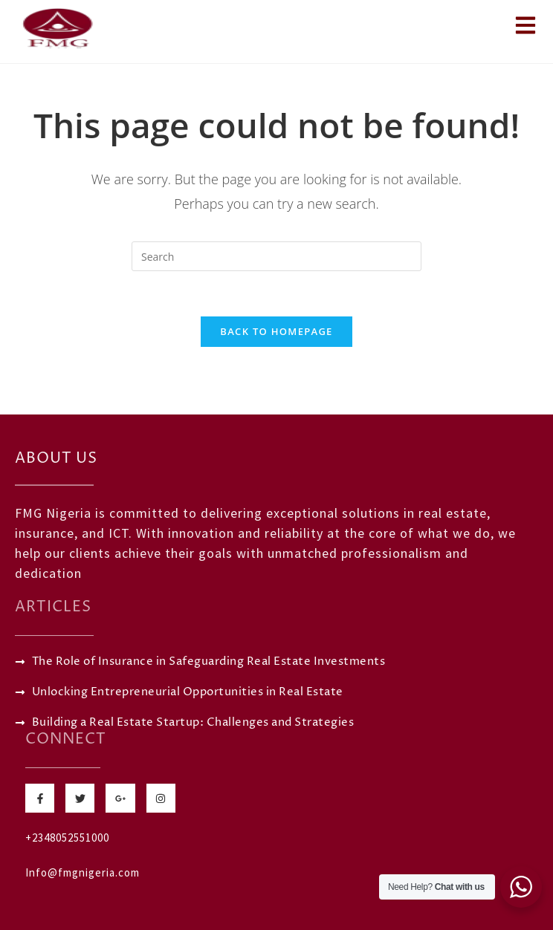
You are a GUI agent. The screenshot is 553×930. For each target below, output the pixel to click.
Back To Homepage (276, 331)
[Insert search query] (276, 256)
